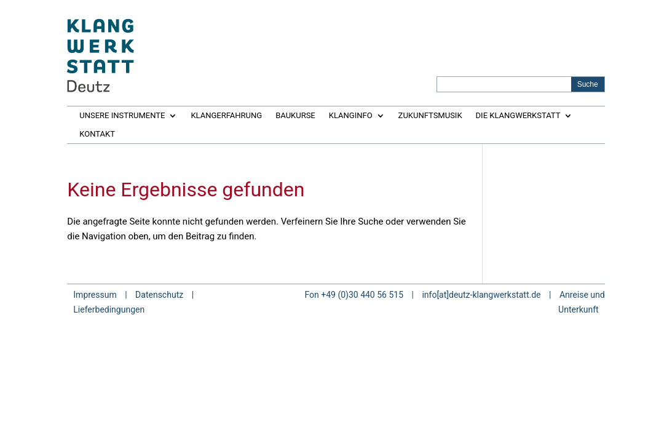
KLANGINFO (351, 115)
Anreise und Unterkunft (581, 302)
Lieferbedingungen (108, 309)
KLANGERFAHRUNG (226, 115)
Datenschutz (159, 295)
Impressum (94, 295)
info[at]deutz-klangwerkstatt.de (481, 295)
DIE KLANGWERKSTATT (518, 115)
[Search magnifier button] (587, 84)
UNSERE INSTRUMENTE (122, 115)
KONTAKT (97, 134)
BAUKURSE (295, 115)
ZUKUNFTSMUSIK (430, 115)
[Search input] (505, 84)
